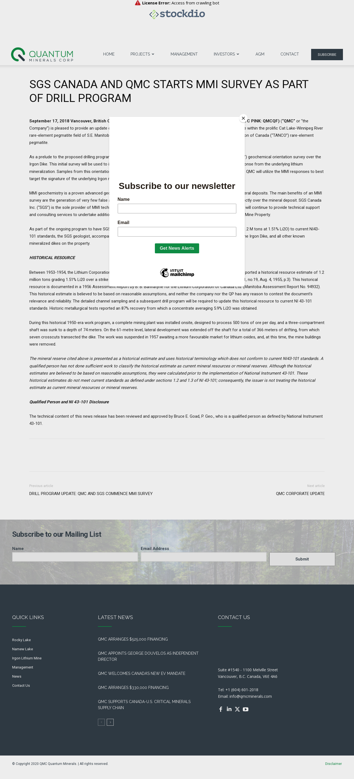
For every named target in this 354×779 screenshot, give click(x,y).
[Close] (243, 118)
